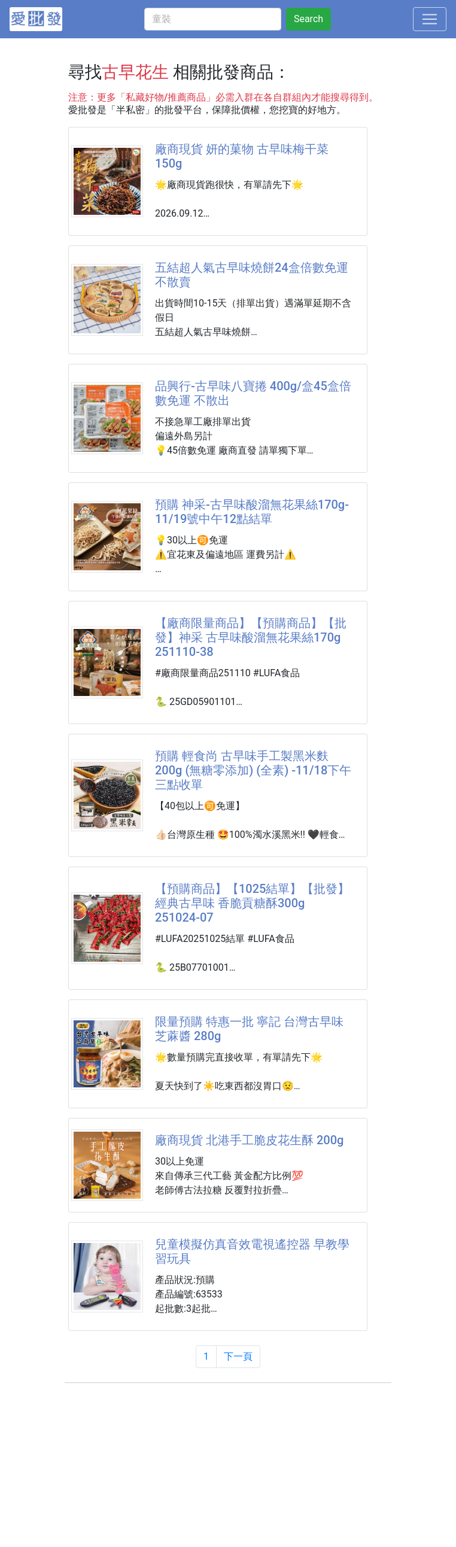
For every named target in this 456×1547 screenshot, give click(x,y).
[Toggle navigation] (429, 19)
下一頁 (238, 1356)
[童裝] (212, 19)
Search (308, 19)
